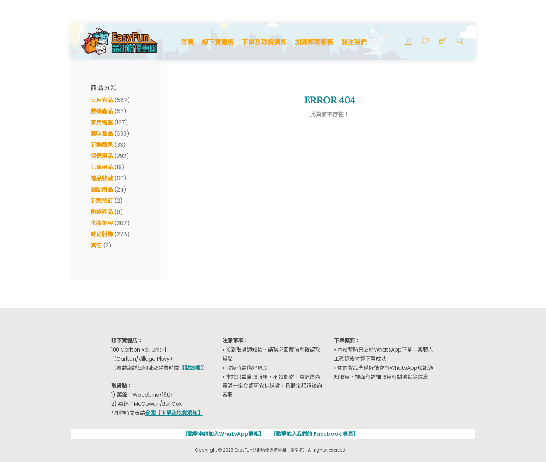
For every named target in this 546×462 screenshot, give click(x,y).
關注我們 (354, 42)
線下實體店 (218, 42)
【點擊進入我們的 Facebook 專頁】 (314, 434)
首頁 (187, 42)
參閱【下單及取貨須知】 (174, 413)
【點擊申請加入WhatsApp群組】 (223, 434)
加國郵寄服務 (314, 42)
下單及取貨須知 (264, 42)
